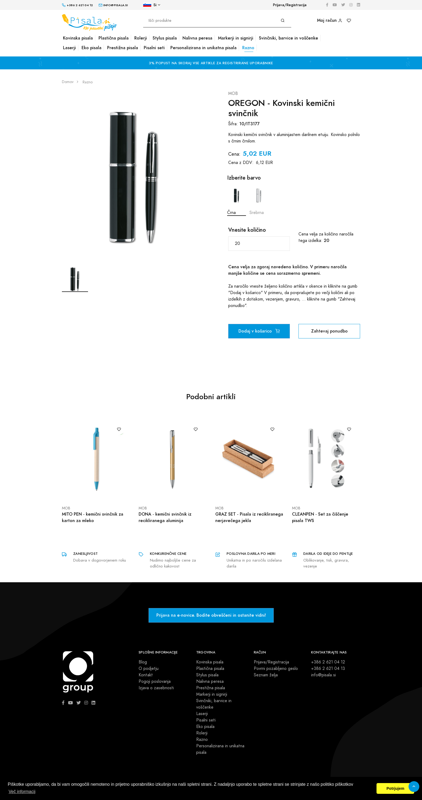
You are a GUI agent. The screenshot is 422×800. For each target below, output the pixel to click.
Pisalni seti (154, 48)
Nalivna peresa (197, 38)
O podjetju (149, 669)
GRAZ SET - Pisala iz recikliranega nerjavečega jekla (249, 517)
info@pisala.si (323, 675)
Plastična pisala (114, 38)
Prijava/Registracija (290, 5)
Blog (143, 662)
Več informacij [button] (22, 791)
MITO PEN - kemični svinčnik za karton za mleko (92, 517)
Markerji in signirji (235, 38)
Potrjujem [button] (395, 788)
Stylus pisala (165, 38)
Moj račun (329, 20)
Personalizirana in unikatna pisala (203, 48)
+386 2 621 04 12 (328, 662)
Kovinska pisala (78, 38)
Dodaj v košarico (259, 331)
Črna (236, 200)
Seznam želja (266, 675)
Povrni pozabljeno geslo (276, 669)
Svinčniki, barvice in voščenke (288, 38)
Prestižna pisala (122, 48)
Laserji (69, 48)
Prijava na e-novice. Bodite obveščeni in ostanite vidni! (211, 615)
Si (149, 5)
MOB (233, 94)
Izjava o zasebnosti (156, 688)
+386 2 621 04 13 (328, 669)
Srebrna (258, 200)
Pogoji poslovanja (155, 681)
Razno (248, 48)
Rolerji (140, 38)
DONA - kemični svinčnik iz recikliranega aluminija (165, 517)
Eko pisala (91, 48)
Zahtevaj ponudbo (329, 331)
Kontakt (146, 675)
